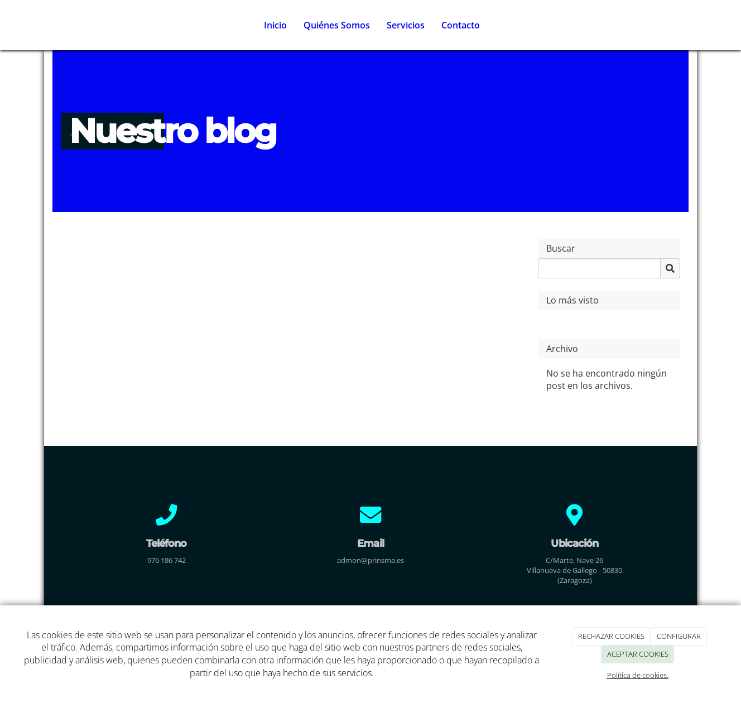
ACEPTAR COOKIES (637, 654)
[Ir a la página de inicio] (49, 25)
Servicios (406, 25)
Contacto (460, 25)
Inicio (275, 25)
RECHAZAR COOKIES (611, 636)
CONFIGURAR (679, 636)
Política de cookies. (637, 675)
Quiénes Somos (337, 25)
